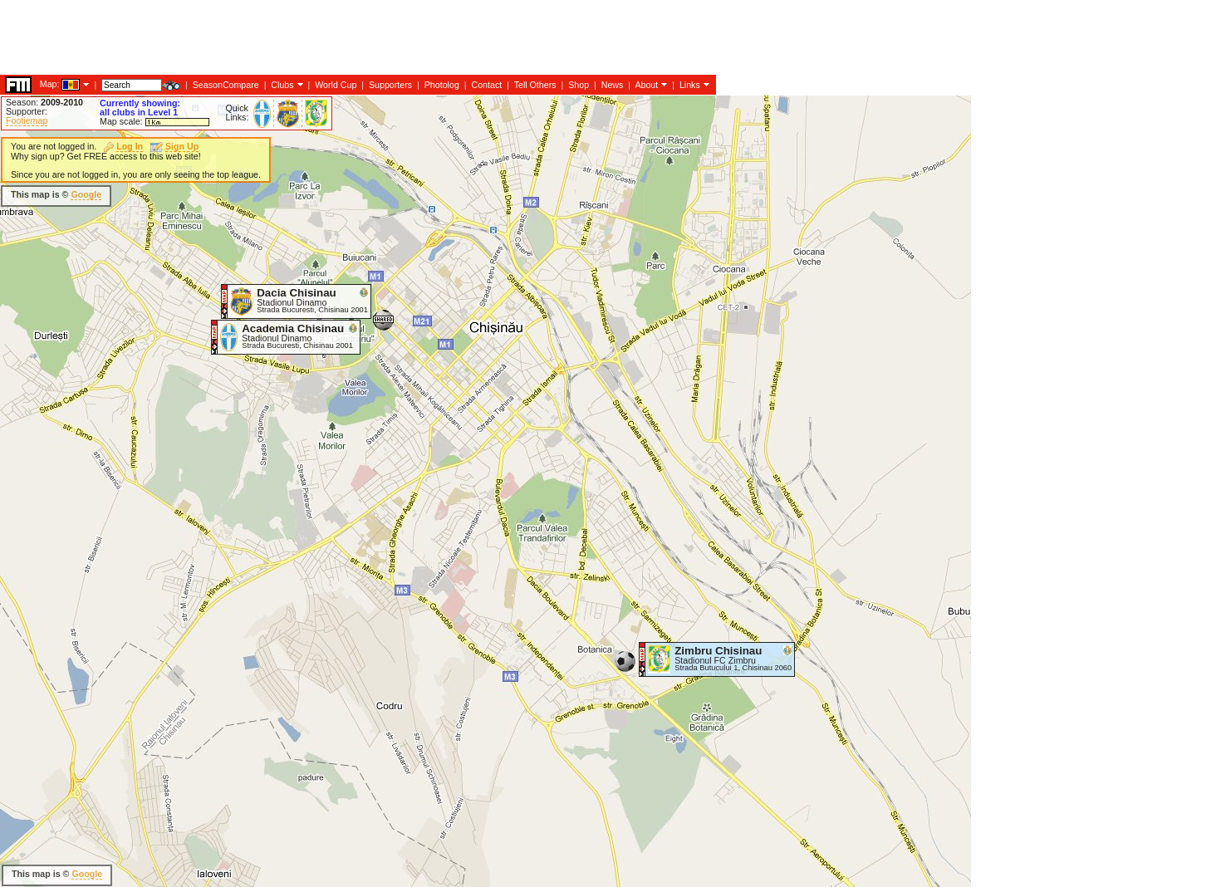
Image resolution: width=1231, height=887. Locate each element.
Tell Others (535, 85)
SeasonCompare (226, 85)
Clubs (282, 85)
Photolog (441, 85)
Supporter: (26, 111)
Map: (50, 84)
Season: (44, 102)
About (646, 85)
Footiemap (26, 120)
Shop (578, 85)
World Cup (335, 85)
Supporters (390, 85)
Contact (486, 85)
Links (689, 85)
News (612, 85)
